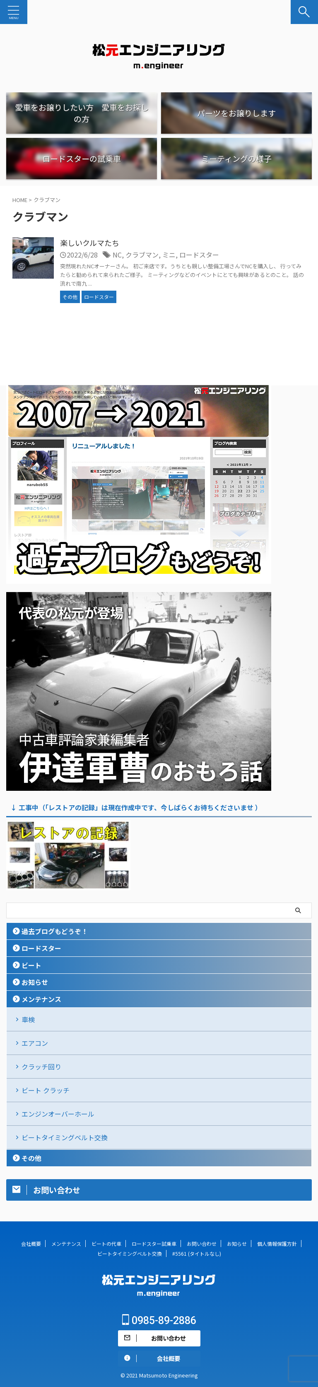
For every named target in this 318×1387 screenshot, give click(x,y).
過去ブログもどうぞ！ (55, 931)
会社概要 (31, 1243)
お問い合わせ (202, 1243)
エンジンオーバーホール (58, 1114)
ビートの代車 (106, 1243)
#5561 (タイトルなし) (196, 1253)
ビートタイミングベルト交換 (65, 1137)
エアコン (35, 1043)
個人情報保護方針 (277, 1243)
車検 (28, 1019)
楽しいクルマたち (89, 242)
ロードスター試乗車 (154, 1243)
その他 (31, 1158)
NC (117, 255)
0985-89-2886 (159, 1321)
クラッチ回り (41, 1067)
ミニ (169, 255)
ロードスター (199, 255)
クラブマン (142, 255)
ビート (31, 965)
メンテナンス (41, 999)
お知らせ (35, 982)
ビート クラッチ (46, 1090)
